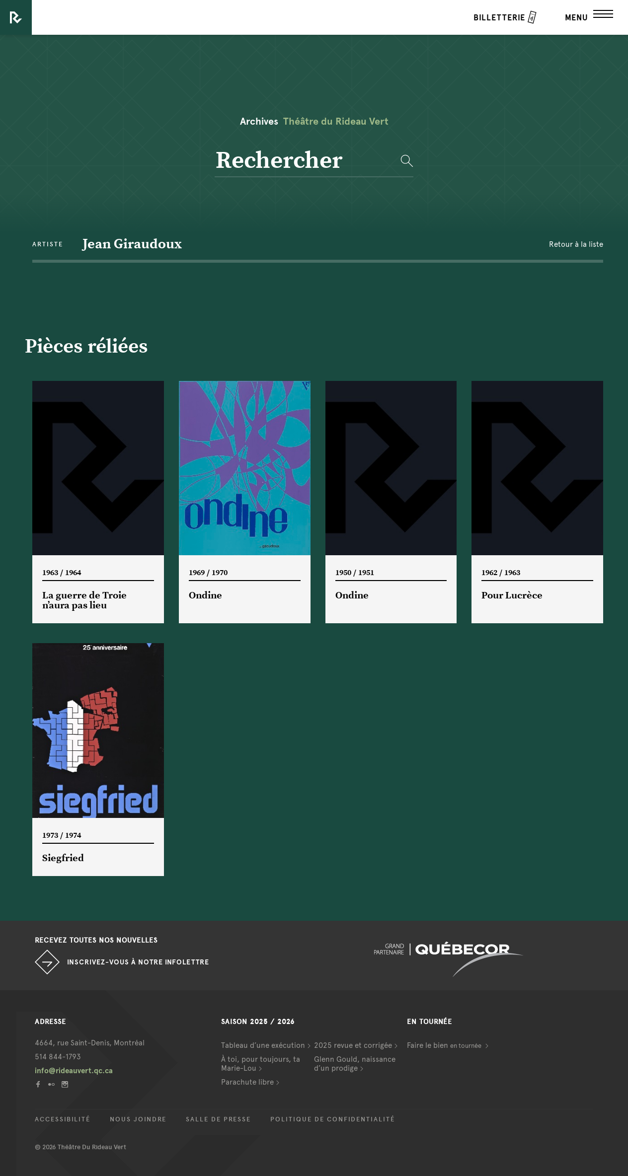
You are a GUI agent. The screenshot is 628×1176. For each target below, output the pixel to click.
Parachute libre (247, 1082)
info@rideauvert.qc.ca (74, 1070)
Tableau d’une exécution (263, 1045)
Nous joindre (138, 1119)
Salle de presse (218, 1119)
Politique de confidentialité (332, 1119)
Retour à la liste (576, 244)
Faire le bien (445, 1045)
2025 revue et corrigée (353, 1045)
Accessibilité (62, 1119)
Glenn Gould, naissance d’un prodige (354, 1064)
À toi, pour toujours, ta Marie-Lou (260, 1064)
